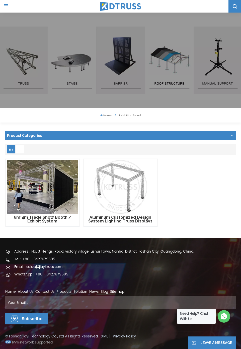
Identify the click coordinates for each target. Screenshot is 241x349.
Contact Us (44, 292)
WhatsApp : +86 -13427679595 (41, 274)
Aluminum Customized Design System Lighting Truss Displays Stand (120, 219)
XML (104, 336)
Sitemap (117, 292)
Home (106, 115)
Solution (80, 292)
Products (63, 292)
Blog (104, 292)
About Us (25, 292)
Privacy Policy (124, 336)
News (94, 292)
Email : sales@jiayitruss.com (38, 267)
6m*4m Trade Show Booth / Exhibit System (42, 219)
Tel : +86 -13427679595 (34, 259)
